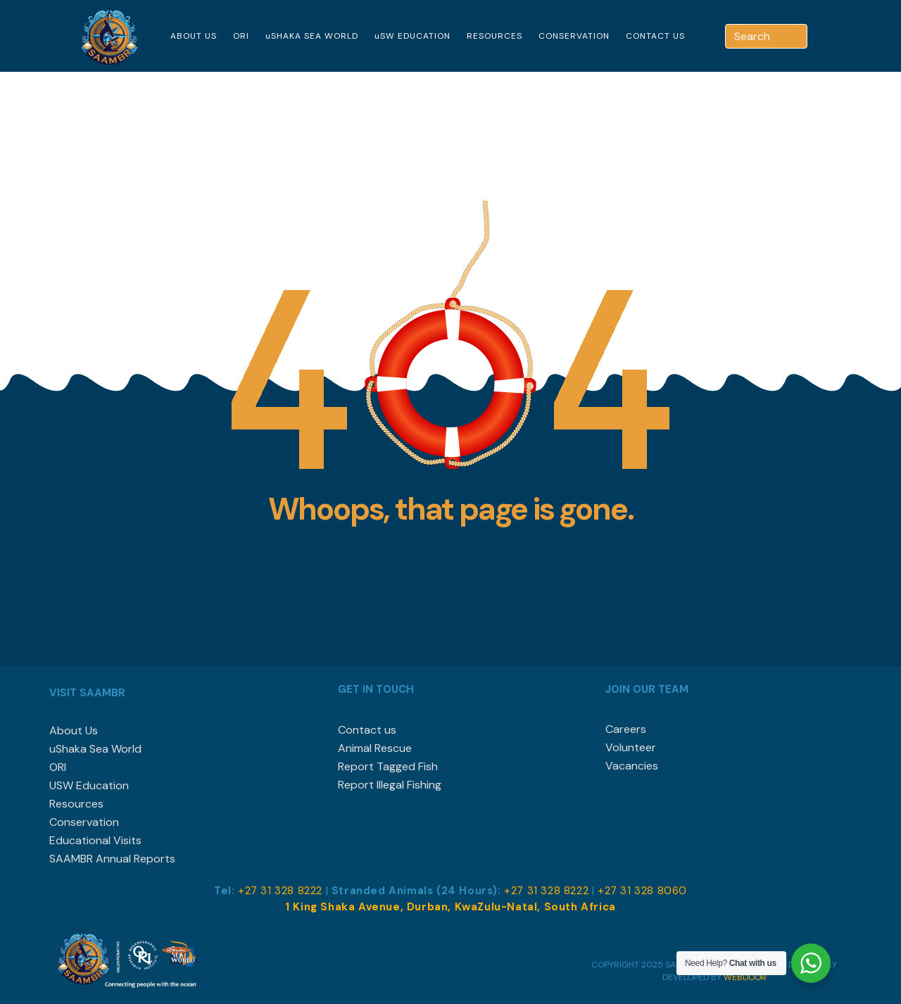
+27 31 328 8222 (280, 891)
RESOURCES (494, 36)
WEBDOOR (745, 977)
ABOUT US (193, 36)
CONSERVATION (574, 36)
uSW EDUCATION (412, 36)
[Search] (798, 36)
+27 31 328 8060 (642, 891)
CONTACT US (655, 36)
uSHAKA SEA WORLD (311, 36)
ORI (241, 36)
